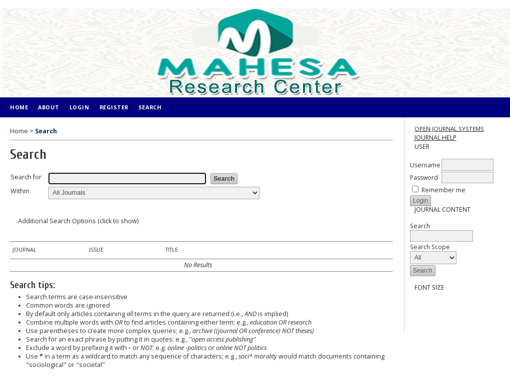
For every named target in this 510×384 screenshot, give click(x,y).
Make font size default (435, 305)
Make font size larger (451, 305)
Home (19, 107)
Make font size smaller (419, 305)
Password (424, 177)
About (49, 107)
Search (441, 231)
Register (114, 107)
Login (80, 107)
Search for (26, 177)
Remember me (444, 190)
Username (425, 165)
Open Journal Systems (449, 128)
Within (20, 191)
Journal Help (435, 137)
